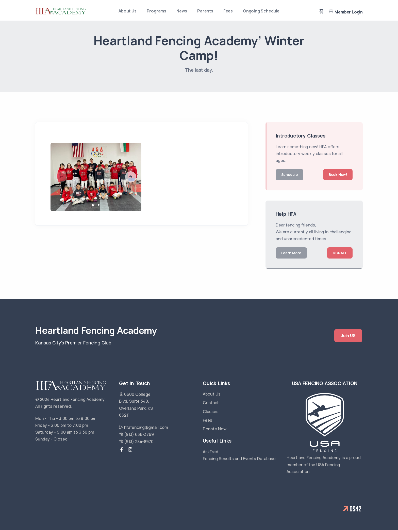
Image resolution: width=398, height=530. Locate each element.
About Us (127, 11)
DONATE (340, 252)
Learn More (291, 252)
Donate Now (214, 429)
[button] (130, 177)
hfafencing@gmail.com (143, 427)
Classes (211, 411)
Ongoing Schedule (261, 11)
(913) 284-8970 (136, 441)
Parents (205, 11)
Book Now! (338, 174)
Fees (228, 11)
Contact (211, 402)
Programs (156, 11)
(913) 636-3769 (136, 434)
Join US (348, 335)
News (181, 11)
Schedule (289, 174)
